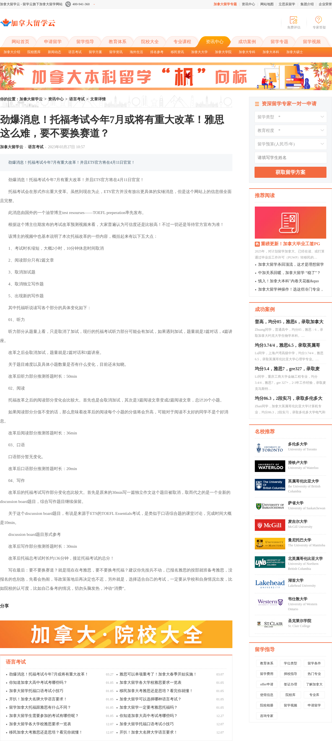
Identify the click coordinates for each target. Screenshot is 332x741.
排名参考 (157, 52)
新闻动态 (54, 52)
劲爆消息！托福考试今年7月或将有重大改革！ (49, 674)
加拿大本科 (271, 52)
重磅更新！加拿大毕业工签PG (290, 243)
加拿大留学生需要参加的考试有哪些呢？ (44, 716)
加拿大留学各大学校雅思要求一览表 (150, 682)
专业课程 (182, 41)
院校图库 (34, 52)
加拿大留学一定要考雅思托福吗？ (149, 707)
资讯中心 (248, 4)
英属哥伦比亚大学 (303, 481)
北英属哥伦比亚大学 (305, 559)
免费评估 (293, 27)
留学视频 (312, 41)
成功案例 (247, 41)
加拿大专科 (247, 52)
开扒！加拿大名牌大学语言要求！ (38, 699)
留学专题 (279, 41)
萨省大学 (296, 503)
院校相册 (266, 705)
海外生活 (136, 52)
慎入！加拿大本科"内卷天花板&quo (288, 281)
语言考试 (75, 52)
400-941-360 (80, 4)
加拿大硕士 (294, 52)
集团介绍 (307, 4)
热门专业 (314, 674)
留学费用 (266, 674)
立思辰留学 (287, 4)
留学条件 (314, 663)
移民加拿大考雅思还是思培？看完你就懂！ (156, 691)
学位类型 (290, 663)
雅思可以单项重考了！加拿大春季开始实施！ (158, 674)
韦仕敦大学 (297, 599)
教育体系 (117, 41)
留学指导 (85, 41)
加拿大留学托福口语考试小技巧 (36, 691)
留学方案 (95, 52)
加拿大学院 (223, 52)
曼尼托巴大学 (299, 540)
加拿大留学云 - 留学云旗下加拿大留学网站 (31, 4)
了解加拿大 (314, 684)
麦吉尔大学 (297, 522)
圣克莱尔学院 (299, 621)
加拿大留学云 (41, 27)
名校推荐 (265, 431)
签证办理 (290, 684)
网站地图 (267, 4)
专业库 (314, 695)
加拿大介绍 (12, 52)
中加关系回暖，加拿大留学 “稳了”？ (289, 273)
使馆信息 (266, 695)
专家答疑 (319, 27)
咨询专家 (266, 716)
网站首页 (20, 41)
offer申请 (266, 684)
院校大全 (150, 41)
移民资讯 (177, 52)
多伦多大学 (297, 444)
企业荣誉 (325, 4)
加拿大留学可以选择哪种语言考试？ (150, 699)
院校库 (290, 695)
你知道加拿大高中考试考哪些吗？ (38, 682)
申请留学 (53, 41)
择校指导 (290, 674)
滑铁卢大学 (297, 463)
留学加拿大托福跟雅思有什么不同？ (40, 707)
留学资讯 (116, 52)
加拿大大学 (199, 52)
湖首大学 (296, 580)
